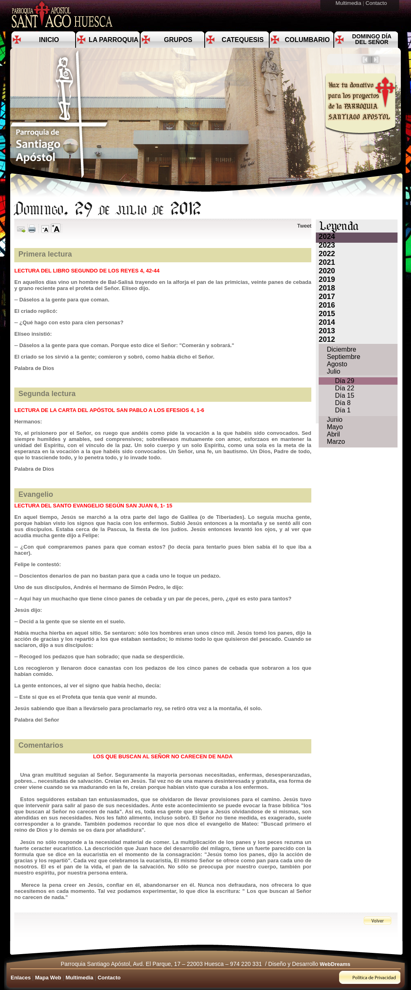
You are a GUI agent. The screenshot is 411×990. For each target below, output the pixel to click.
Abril (333, 434)
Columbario (307, 39)
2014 (327, 322)
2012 (327, 339)
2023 (327, 245)
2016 (327, 305)
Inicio (49, 39)
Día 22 (344, 388)
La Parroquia (113, 39)
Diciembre (341, 349)
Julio (333, 371)
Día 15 (344, 395)
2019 (327, 279)
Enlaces (21, 977)
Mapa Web (48, 977)
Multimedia (348, 3)
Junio (334, 419)
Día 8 (343, 402)
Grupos (178, 39)
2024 (327, 237)
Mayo (335, 426)
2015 (327, 314)
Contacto (377, 3)
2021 (327, 262)
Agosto (337, 364)
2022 (327, 254)
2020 (327, 271)
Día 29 (344, 380)
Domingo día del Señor (371, 39)
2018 (327, 288)
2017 (327, 296)
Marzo (336, 441)
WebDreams (335, 964)
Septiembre (343, 356)
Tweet (304, 226)
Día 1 (343, 410)
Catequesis (243, 39)
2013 (327, 331)
